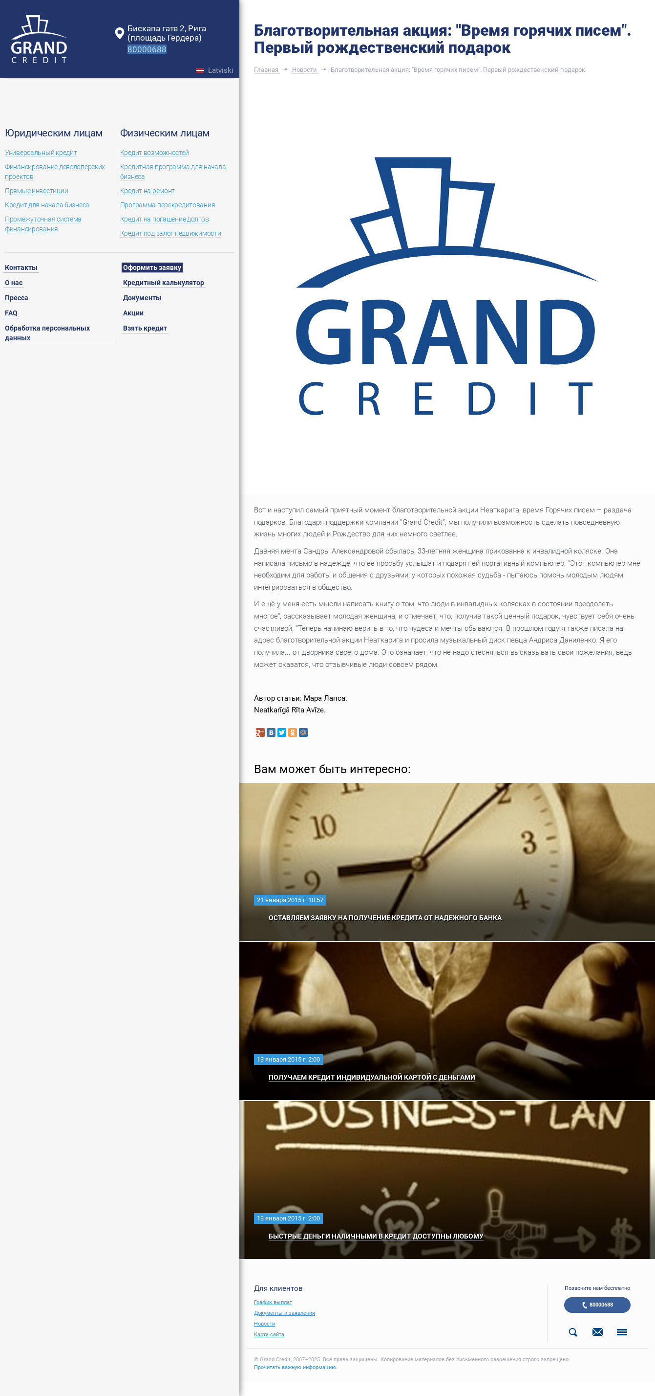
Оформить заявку (152, 267)
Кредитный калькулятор (163, 283)
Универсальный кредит (41, 152)
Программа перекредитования (167, 205)
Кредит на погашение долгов (164, 219)
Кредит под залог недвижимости (170, 233)
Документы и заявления (284, 1313)
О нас (13, 283)
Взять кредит (145, 328)
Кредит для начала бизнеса (47, 205)
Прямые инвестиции (36, 191)
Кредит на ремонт (147, 191)
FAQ (11, 313)
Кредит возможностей (154, 152)
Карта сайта (269, 1334)
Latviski (220, 70)
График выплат (273, 1302)
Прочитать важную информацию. (296, 1367)
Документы (142, 298)
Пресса (16, 298)
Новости (264, 1324)
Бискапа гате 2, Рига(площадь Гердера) (166, 33)
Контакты (21, 267)
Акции (133, 313)
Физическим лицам (165, 133)
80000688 (601, 1305)
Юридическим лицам (54, 133)
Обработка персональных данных (47, 333)
